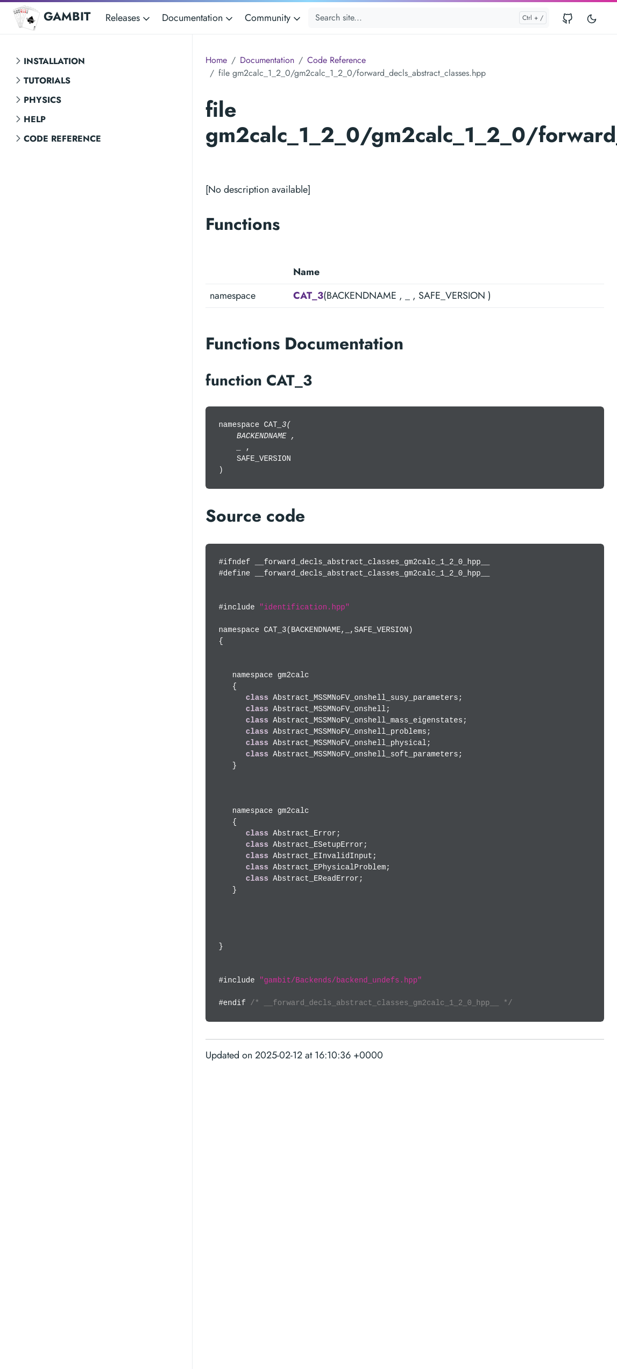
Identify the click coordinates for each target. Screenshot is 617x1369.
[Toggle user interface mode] (591, 18)
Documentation (267, 60)
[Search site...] (428, 18)
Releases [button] (128, 18)
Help (35, 119)
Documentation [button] (198, 18)
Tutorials (47, 80)
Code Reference (62, 138)
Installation (54, 61)
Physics (42, 100)
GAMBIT (51, 17)
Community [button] (273, 18)
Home (216, 60)
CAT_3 (308, 296)
